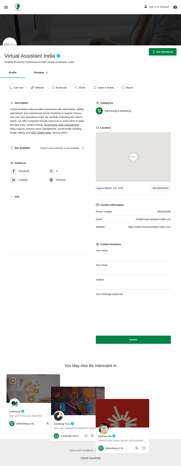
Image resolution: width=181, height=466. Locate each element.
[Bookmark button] (54, 423)
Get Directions (160, 188)
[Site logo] (18, 7)
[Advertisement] (47, 226)
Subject (133, 284)
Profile (13, 72)
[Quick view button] (48, 423)
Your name (133, 255)
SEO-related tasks (41, 132)
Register (164, 6)
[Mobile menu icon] (6, 7)
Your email (133, 269)
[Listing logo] (10, 44)
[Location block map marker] (133, 157)
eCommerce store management (61, 124)
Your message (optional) (133, 313)
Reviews (41, 72)
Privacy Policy (102, 450)
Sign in (153, 6)
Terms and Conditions (81, 450)
